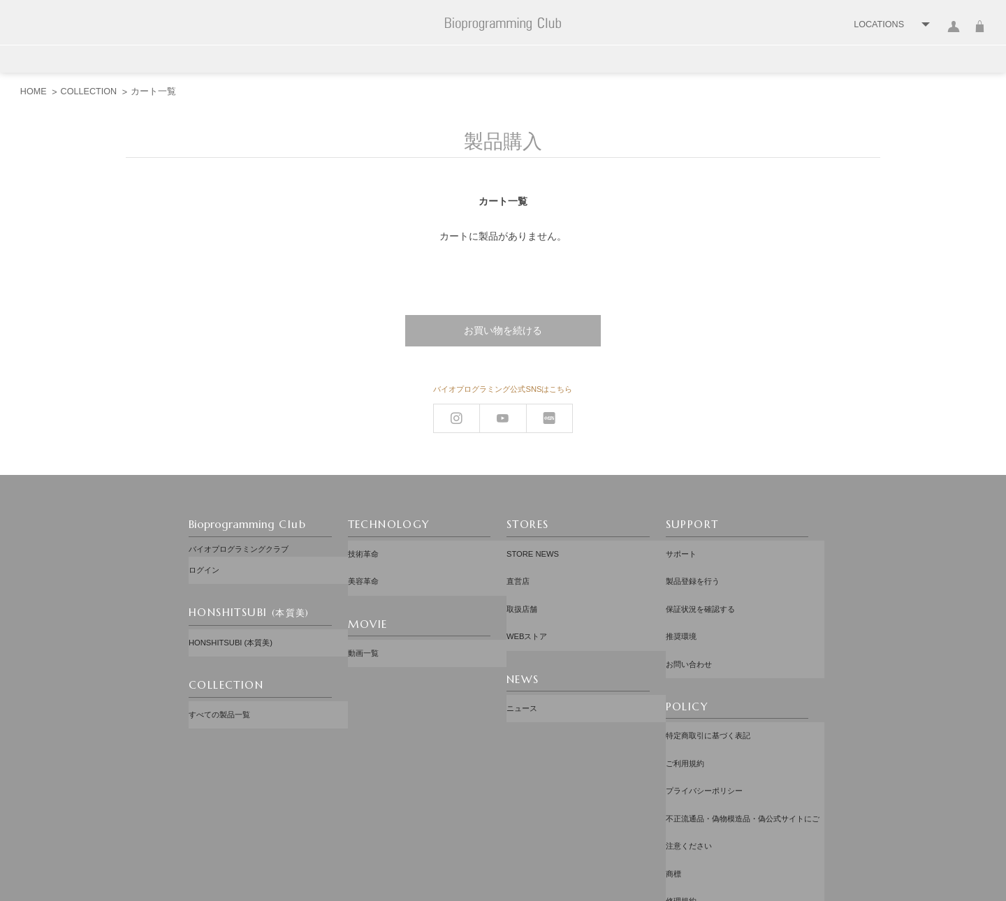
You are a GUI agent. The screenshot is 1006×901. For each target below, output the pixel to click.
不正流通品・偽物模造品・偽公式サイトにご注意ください (742, 730)
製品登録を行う (693, 565)
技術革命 (363, 549)
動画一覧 (363, 626)
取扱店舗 (521, 581)
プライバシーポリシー (704, 707)
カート (980, 34)
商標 (673, 755)
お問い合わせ (689, 614)
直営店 (518, 565)
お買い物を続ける (503, 330)
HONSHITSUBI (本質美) (230, 626)
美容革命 (363, 565)
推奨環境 (681, 598)
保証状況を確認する (700, 581)
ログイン (954, 34)
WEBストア (526, 598)
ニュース (521, 658)
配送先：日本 (506, 822)
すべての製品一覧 (219, 686)
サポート (681, 549)
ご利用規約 (685, 691)
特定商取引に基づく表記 (708, 675)
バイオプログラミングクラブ (239, 549)
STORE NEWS (532, 549)
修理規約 (681, 771)
